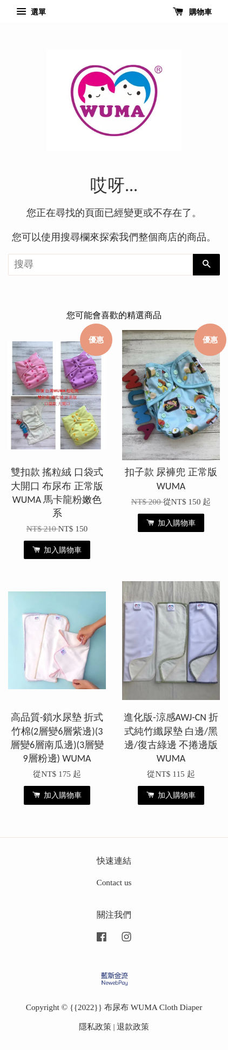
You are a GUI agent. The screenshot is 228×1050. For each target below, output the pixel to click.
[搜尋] (100, 264)
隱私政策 (95, 1026)
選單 (31, 12)
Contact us (113, 882)
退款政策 (133, 1026)
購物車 (192, 12)
